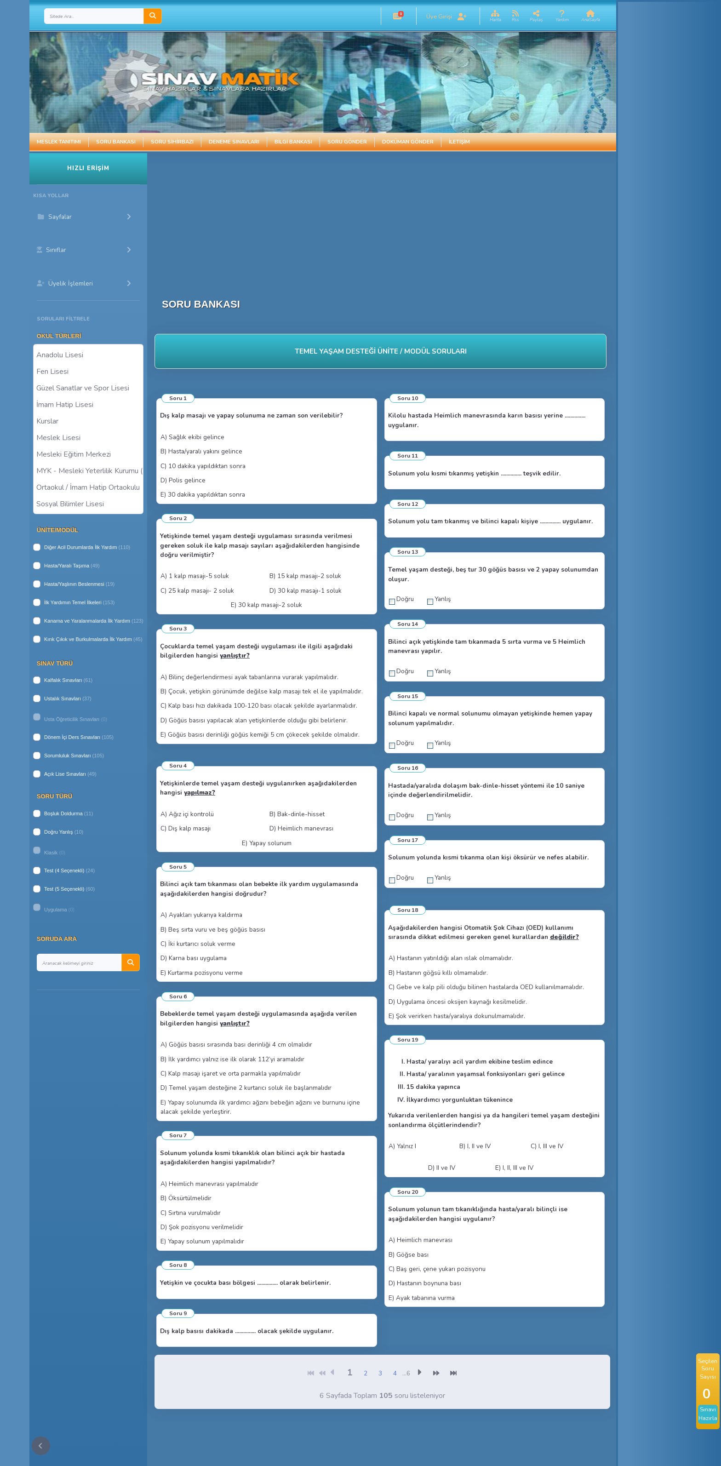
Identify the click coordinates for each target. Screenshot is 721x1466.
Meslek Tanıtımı (59, 141)
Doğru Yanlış (58, 832)
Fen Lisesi (88, 371)
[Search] (94, 16)
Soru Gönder (347, 141)
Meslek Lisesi (88, 437)
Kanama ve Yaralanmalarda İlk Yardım (87, 621)
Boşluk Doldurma (63, 813)
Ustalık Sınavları (62, 698)
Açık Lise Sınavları (65, 774)
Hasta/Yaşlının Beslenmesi (74, 584)
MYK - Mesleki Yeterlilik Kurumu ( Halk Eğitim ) (88, 470)
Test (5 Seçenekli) (64, 889)
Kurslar (88, 420)
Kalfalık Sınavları (63, 680)
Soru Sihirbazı (172, 141)
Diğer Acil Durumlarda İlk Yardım (80, 547)
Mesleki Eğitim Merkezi (88, 454)
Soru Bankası (116, 141)
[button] (397, 16)
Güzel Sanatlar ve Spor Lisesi (88, 387)
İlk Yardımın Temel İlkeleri (73, 602)
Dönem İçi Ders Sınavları (72, 737)
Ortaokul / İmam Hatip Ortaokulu (88, 487)
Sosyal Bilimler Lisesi (88, 503)
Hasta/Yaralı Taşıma (66, 565)
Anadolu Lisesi (88, 354)
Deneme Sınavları (234, 141)
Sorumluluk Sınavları (67, 755)
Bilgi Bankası (293, 141)
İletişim (459, 141)
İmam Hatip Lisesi (88, 404)
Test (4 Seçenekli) (64, 870)
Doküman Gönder (408, 141)
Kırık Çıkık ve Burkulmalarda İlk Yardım (88, 639)
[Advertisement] (385, 217)
